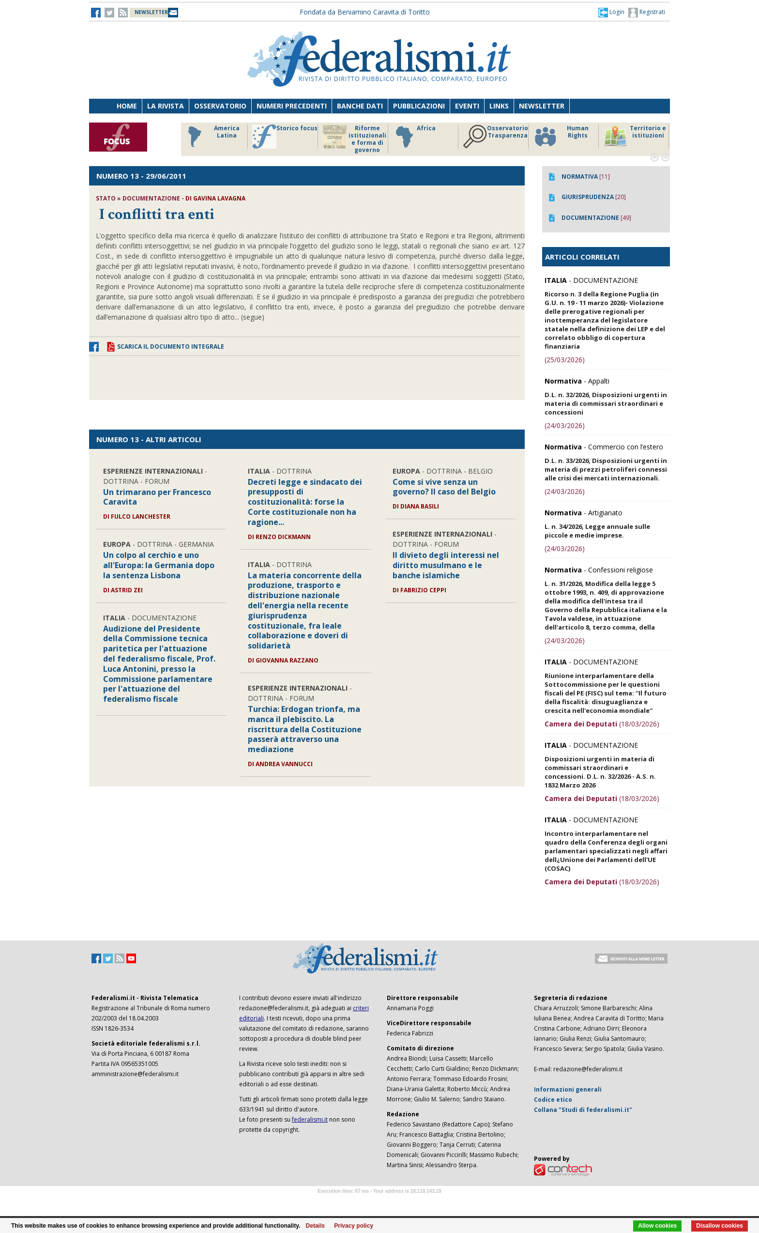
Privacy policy (353, 1225)
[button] (611, 12)
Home (127, 105)
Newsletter (541, 105)
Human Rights (561, 136)
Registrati (646, 12)
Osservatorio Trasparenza (495, 136)
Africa (414, 136)
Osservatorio (220, 105)
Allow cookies (657, 1225)
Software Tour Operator (379, 1202)
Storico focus (285, 136)
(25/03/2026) (565, 359)
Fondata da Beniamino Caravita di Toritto (365, 11)
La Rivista (165, 105)
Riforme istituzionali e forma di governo (354, 139)
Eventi (467, 105)
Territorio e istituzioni (634, 136)
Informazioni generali (568, 1089)
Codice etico (553, 1099)
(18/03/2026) (602, 723)
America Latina (211, 136)
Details (315, 1225)
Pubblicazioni (419, 105)
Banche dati (360, 105)
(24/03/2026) (565, 425)
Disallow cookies (719, 1225)
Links (499, 105)
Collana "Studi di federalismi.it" (583, 1110)
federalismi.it (310, 1119)
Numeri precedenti (292, 105)
